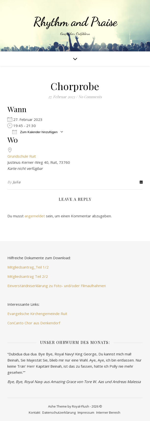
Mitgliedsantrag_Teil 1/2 (28, 267)
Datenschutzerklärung (59, 412)
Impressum (86, 412)
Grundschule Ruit (21, 156)
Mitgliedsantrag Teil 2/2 (27, 276)
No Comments (90, 96)
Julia (17, 182)
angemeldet (35, 215)
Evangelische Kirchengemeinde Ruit (37, 313)
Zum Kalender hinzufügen (34, 132)
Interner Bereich (108, 412)
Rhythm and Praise (75, 22)
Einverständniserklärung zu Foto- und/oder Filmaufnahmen (56, 285)
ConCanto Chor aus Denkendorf (33, 322)
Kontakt (34, 412)
